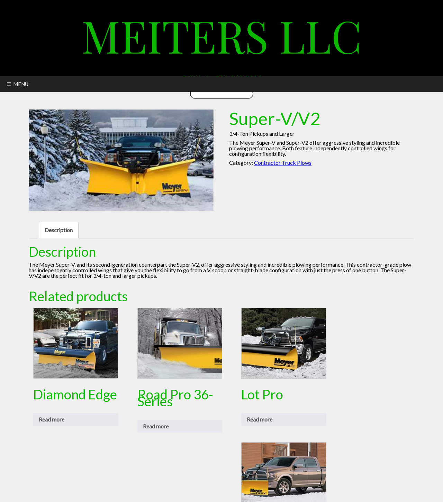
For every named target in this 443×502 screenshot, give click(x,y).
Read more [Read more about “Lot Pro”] (259, 419)
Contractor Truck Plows (282, 162)
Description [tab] (59, 230)
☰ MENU (17, 84)
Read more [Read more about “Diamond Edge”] (51, 419)
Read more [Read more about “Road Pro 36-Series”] (156, 426)
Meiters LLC (222, 35)
